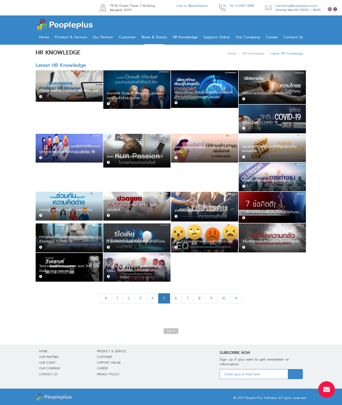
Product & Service (71, 37)
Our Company (248, 37)
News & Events (154, 37)
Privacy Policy (108, 374)
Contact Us (293, 37)
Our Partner (103, 37)
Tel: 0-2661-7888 (241, 5)
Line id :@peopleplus (192, 5)
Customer (127, 37)
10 (224, 298)
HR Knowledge (185, 37)
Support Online (217, 37)
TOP (171, 331)
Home (44, 37)
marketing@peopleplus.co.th (297, 5)
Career (272, 37)
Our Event (47, 363)
